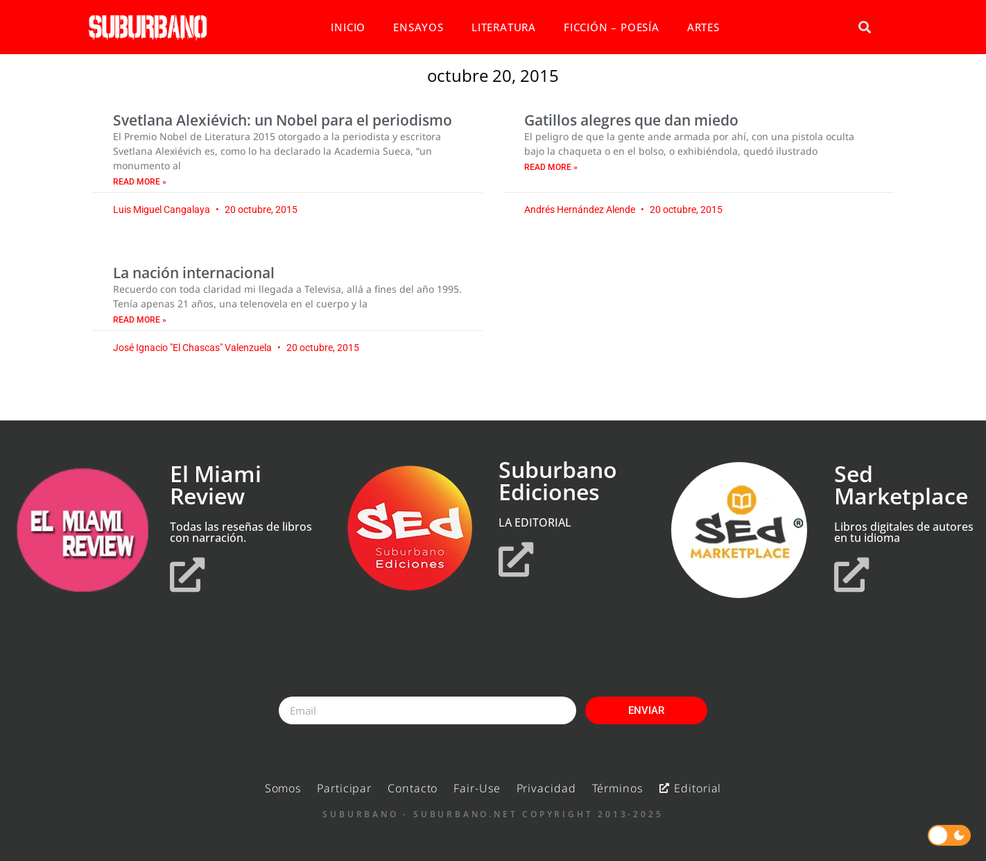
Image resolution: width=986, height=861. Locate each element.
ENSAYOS (418, 27)
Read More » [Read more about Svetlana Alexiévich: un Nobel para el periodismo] (139, 182)
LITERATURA (504, 27)
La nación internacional (194, 272)
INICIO (348, 27)
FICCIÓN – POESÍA (611, 27)
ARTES (703, 27)
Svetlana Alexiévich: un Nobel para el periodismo (282, 120)
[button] (864, 27)
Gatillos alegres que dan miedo (631, 120)
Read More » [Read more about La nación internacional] (139, 320)
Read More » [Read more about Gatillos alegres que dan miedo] (551, 167)
